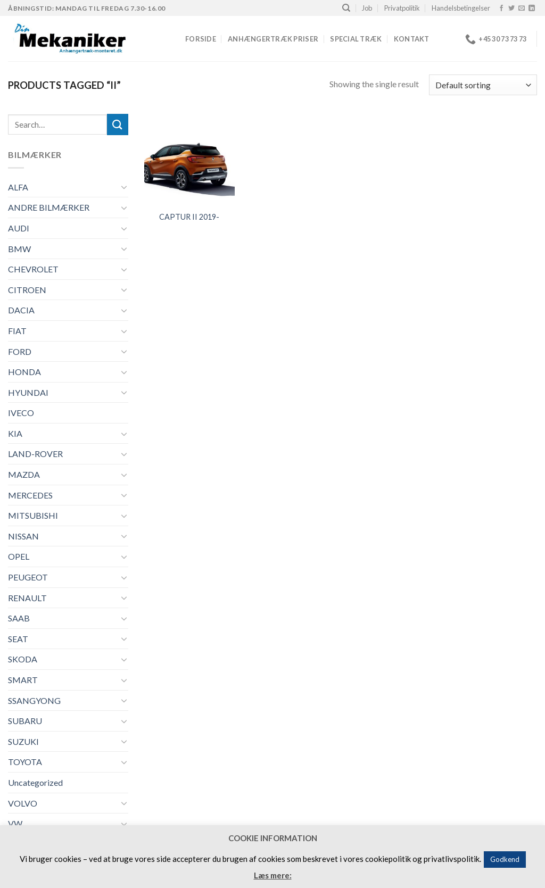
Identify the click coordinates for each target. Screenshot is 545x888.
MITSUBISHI (33, 515)
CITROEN (27, 290)
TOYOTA (25, 762)
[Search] (346, 8)
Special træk (356, 39)
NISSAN (23, 536)
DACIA (21, 310)
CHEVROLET (33, 269)
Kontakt (412, 39)
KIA (15, 433)
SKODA (22, 659)
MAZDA (24, 474)
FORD (19, 351)
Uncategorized (35, 782)
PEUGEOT (28, 577)
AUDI (18, 228)
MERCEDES (30, 495)
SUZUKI (23, 741)
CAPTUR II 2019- (189, 216)
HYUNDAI (28, 392)
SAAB (19, 618)
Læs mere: (273, 875)
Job (367, 8)
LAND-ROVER (35, 454)
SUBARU (25, 721)
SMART (23, 680)
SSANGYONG (34, 700)
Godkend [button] (504, 859)
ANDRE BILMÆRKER (48, 207)
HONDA (24, 372)
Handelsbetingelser (461, 8)
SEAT (18, 639)
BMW (19, 249)
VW (15, 823)
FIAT (17, 331)
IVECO (21, 413)
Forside (200, 39)
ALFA (18, 187)
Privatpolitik (402, 8)
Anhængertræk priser (273, 39)
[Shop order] (483, 84)
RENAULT (27, 598)
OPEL (18, 556)
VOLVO (22, 803)
